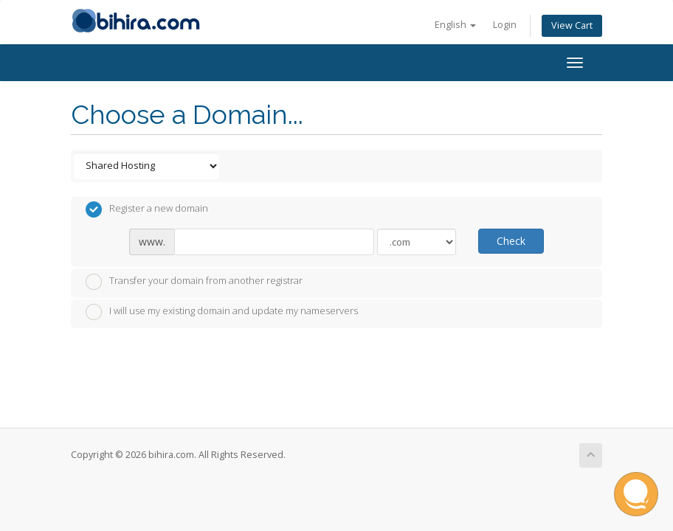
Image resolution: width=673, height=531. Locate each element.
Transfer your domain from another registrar (194, 282)
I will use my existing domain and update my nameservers (222, 312)
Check (511, 241)
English (455, 24)
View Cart (572, 25)
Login (505, 24)
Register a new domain (147, 209)
